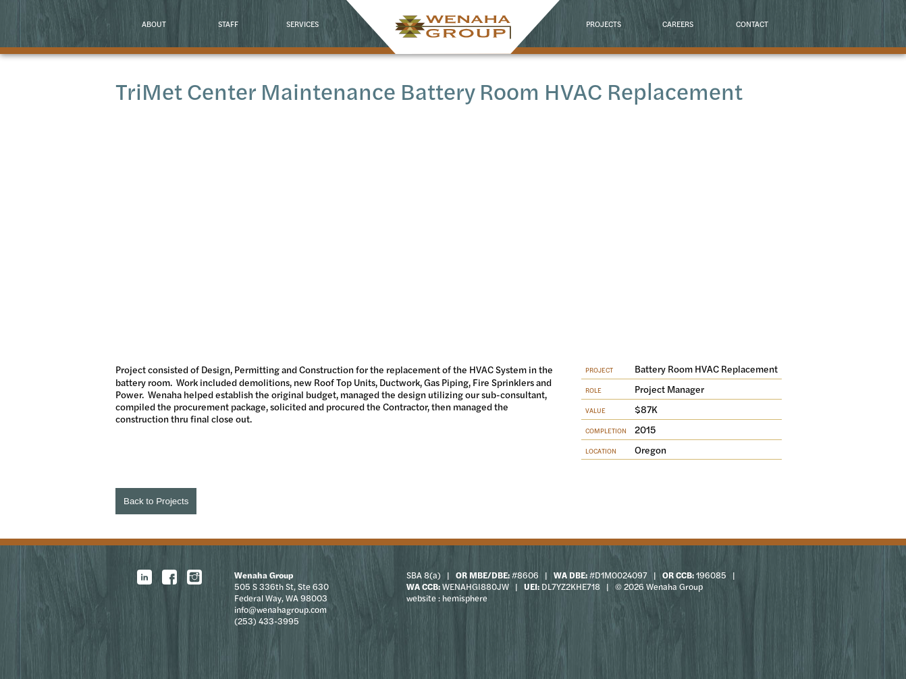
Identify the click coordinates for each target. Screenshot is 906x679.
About (154, 23)
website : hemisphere (446, 598)
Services (302, 23)
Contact (752, 23)
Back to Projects (156, 501)
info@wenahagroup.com (280, 609)
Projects (603, 23)
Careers (677, 23)
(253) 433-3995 (266, 621)
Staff (228, 23)
